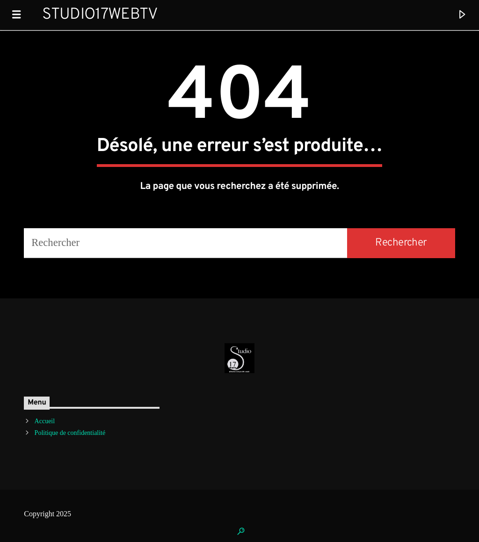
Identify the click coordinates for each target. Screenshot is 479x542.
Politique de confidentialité (70, 432)
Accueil (45, 421)
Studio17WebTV (100, 15)
